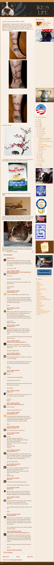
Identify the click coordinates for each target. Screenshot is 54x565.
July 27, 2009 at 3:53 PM (13, 370)
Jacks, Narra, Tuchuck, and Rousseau (17, 532)
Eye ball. (40, 142)
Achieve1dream (11, 292)
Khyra (38, 292)
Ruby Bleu (9, 258)
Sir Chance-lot (40, 309)
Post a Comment (8, 552)
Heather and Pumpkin (12, 354)
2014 (38, 119)
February (40, 160)
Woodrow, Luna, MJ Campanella (15, 342)
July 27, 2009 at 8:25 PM (13, 433)
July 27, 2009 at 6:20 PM (13, 403)
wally (8, 498)
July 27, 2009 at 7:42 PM (13, 426)
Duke (8, 309)
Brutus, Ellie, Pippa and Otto (14, 404)
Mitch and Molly (40, 296)
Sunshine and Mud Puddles (43, 311)
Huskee (38, 290)
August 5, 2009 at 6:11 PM (13, 514)
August (40, 135)
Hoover (9, 371)
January (40, 161)
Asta (38, 281)
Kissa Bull (39, 293)
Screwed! (40, 150)
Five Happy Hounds (41, 289)
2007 (38, 165)
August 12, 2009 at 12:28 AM (14, 550)
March (40, 158)
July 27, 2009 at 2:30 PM (13, 353)
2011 (38, 123)
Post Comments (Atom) (16, 559)
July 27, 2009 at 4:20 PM (13, 390)
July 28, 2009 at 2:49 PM (13, 487)
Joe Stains (9, 326)
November (41, 129)
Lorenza (9, 434)
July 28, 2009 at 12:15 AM (13, 464)
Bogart (38, 283)
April (39, 156)
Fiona (38, 287)
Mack (8, 479)
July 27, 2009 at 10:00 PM (13, 450)
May (39, 155)
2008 (38, 164)
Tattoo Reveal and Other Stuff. (45, 141)
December (41, 128)
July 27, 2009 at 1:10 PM (13, 290)
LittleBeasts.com (47, 276)
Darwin (38, 286)
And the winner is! (42, 149)
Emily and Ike (47, 22)
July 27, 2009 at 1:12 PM (13, 308)
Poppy (38, 300)
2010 (38, 125)
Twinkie (38, 314)
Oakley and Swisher (41, 297)
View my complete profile (43, 26)
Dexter (8, 392)
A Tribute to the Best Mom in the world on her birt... (45, 139)
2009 (38, 126)
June (39, 153)
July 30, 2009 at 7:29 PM (13, 497)
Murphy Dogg (10, 465)
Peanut (9, 488)
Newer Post (6, 556)
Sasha (38, 308)
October (40, 131)
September (41, 133)
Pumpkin (39, 303)
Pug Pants (39, 302)
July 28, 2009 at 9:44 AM (13, 478)
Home (18, 556)
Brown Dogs (40, 284)
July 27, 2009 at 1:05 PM (13, 270)
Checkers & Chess (12, 427)
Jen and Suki (10, 515)
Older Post (30, 556)
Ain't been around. (42, 144)
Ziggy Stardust (11, 451)
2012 (38, 121)
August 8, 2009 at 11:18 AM (14, 531)
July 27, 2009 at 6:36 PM (13, 412)
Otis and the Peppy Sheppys (43, 299)
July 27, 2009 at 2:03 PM (13, 340)
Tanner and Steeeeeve (42, 312)
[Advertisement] (41, 65)
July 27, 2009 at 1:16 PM (13, 325)
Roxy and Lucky (41, 305)
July (39, 136)
